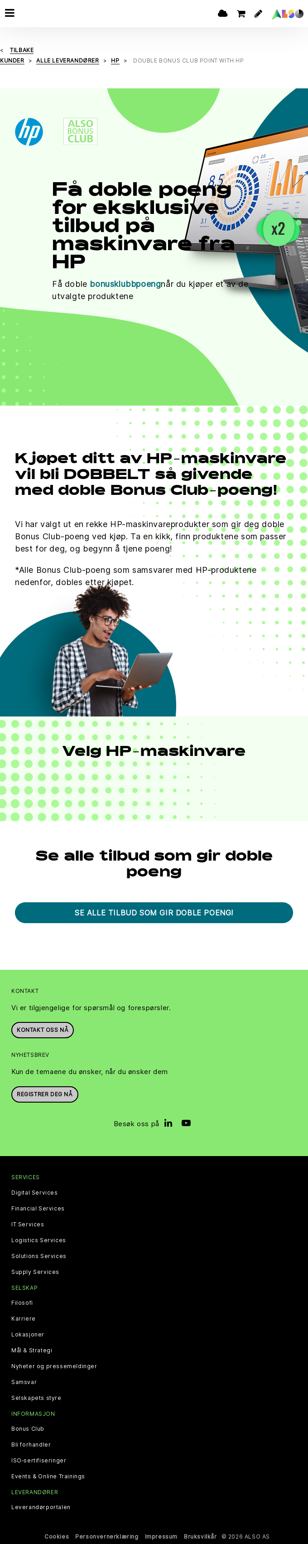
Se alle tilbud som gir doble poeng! (154, 912)
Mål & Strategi (31, 1350)
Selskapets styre (36, 1398)
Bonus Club (27, 1429)
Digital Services (34, 1193)
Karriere (23, 1319)
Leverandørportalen (41, 1507)
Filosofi (22, 1303)
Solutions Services (39, 1256)
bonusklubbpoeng (125, 284)
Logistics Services (38, 1240)
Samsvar (24, 1382)
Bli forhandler (31, 1445)
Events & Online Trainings (48, 1476)
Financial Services (38, 1208)
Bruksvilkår (200, 1536)
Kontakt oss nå (42, 1029)
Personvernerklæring (106, 1536)
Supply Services (35, 1272)
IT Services (27, 1224)
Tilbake (22, 50)
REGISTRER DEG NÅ (45, 1094)
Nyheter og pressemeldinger (54, 1366)
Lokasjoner (27, 1334)
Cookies (56, 1536)
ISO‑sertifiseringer (38, 1460)
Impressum (161, 1536)
